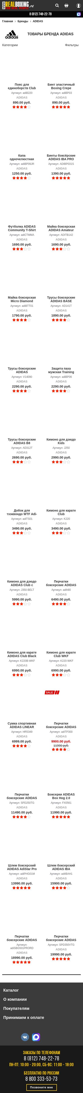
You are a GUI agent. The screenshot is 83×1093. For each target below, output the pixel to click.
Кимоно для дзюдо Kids (61, 441)
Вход (78, 4)
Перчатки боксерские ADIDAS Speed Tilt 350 (61, 938)
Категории (10, 45)
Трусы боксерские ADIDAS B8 (22, 441)
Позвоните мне (41, 1087)
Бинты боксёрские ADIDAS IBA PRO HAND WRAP (61, 157)
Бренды (23, 21)
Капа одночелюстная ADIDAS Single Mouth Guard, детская (22, 157)
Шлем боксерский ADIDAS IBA (61, 867)
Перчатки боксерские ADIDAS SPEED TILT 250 (22, 796)
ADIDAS (38, 21)
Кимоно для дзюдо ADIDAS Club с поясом (22, 583)
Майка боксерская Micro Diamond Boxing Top (22, 299)
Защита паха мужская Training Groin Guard (61, 370)
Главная (7, 21)
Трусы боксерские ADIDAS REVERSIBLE (22, 370)
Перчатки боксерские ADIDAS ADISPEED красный (22, 938)
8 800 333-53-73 (41, 1079)
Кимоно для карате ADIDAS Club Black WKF (22, 654)
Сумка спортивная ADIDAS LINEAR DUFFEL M (22, 725)
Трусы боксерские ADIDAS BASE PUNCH (61, 299)
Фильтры (72, 45)
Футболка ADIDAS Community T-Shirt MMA (22, 228)
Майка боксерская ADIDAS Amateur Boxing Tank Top (61, 228)
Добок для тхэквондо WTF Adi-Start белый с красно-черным (22, 512)
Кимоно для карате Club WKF (61, 654)
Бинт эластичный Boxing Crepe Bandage (61, 86)
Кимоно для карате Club (61, 512)
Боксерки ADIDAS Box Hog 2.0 (61, 796)
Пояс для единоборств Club (22, 86)
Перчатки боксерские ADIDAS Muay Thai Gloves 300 (61, 725)
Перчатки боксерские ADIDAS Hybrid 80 (61, 583)
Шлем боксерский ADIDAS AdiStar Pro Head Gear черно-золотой (22, 867)
